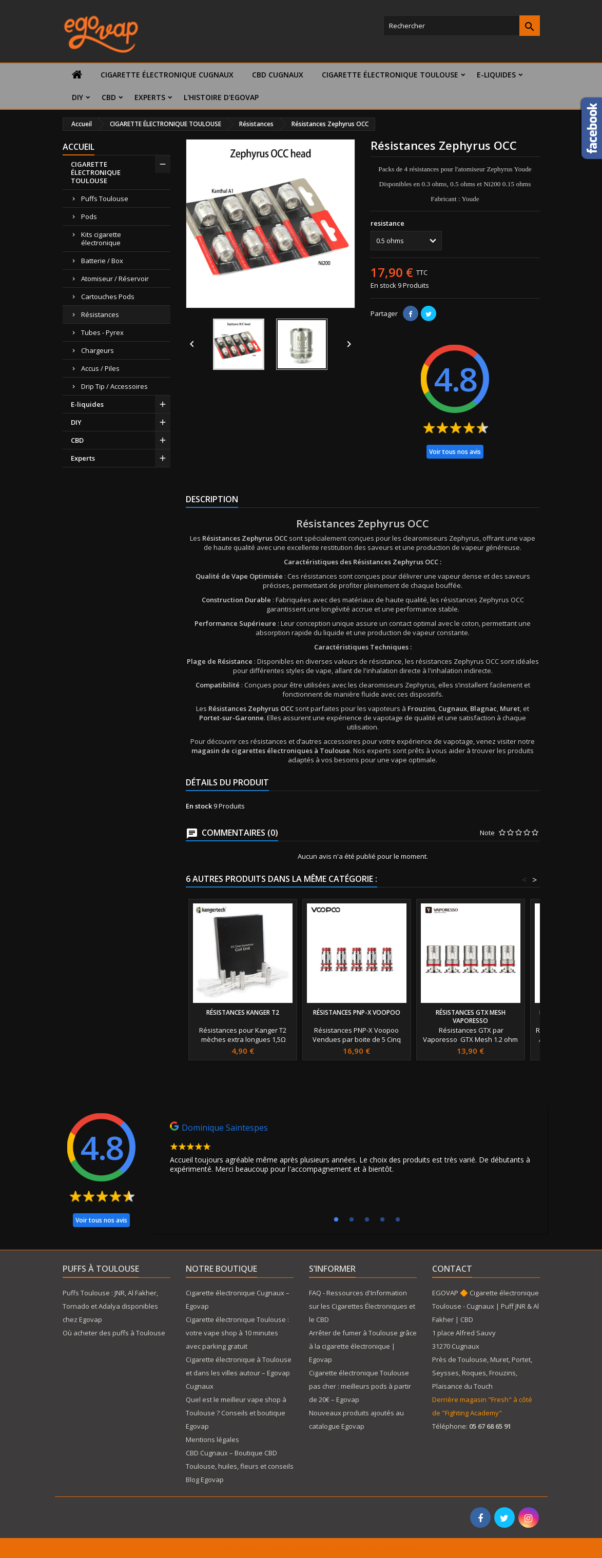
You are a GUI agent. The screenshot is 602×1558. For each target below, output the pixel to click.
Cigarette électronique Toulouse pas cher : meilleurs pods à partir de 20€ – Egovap (360, 1386)
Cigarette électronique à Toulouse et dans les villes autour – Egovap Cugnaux (239, 1373)
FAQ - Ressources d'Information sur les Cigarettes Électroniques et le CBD (362, 1306)
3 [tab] (367, 1220)
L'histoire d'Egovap (221, 97)
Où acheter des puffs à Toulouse (114, 1332)
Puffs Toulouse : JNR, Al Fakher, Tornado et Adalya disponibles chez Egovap (110, 1306)
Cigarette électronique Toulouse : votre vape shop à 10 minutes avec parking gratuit (237, 1333)
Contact (452, 1268)
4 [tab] (382, 1220)
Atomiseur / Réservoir (115, 278)
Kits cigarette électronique (101, 238)
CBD (109, 97)
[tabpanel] (350, 1150)
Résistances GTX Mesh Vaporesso (471, 1016)
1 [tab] (336, 1220)
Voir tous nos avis (455, 451)
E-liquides (496, 75)
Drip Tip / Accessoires (114, 386)
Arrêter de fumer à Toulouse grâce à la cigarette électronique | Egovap (363, 1346)
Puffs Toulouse (104, 198)
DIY (77, 97)
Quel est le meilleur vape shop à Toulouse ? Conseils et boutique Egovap (236, 1413)
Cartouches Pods (107, 296)
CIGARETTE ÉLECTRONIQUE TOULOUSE (390, 75)
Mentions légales (212, 1439)
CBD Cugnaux (277, 75)
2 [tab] (351, 1220)
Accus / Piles (100, 368)
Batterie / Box (102, 260)
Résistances (100, 314)
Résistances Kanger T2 (242, 1012)
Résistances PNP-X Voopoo (356, 1012)
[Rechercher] (461, 25)
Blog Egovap (205, 1479)
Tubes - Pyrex (102, 332)
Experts (149, 97)
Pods (89, 216)
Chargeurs (97, 350)
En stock (383, 285)
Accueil (78, 146)
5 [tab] (398, 1220)
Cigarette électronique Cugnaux (167, 75)
